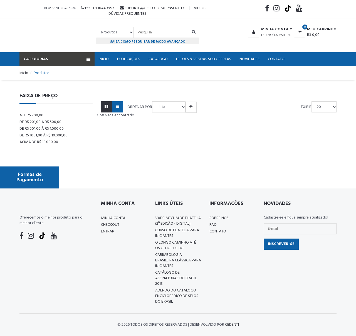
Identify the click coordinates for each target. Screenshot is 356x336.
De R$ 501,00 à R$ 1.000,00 (41, 129)
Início (104, 59)
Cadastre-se (282, 35)
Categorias (57, 59)
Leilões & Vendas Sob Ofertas (203, 59)
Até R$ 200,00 (31, 115)
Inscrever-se (281, 244)
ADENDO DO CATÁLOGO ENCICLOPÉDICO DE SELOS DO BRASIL (176, 296)
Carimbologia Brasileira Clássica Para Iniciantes (178, 260)
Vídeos (200, 8)
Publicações (128, 59)
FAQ (213, 225)
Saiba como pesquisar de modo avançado (147, 41)
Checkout (110, 225)
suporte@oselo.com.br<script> (152, 8)
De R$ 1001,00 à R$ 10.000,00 (43, 135)
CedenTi (232, 325)
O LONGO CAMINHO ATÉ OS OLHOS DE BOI (175, 245)
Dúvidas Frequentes (127, 14)
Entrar (266, 35)
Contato (276, 59)
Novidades (249, 59)
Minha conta (113, 218)
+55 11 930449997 (97, 8)
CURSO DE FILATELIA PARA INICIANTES (177, 233)
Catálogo (158, 59)
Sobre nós (219, 218)
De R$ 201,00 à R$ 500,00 (40, 122)
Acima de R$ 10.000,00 (38, 142)
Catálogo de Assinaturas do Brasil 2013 (176, 278)
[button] (269, 29)
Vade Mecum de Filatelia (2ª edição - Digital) (178, 221)
